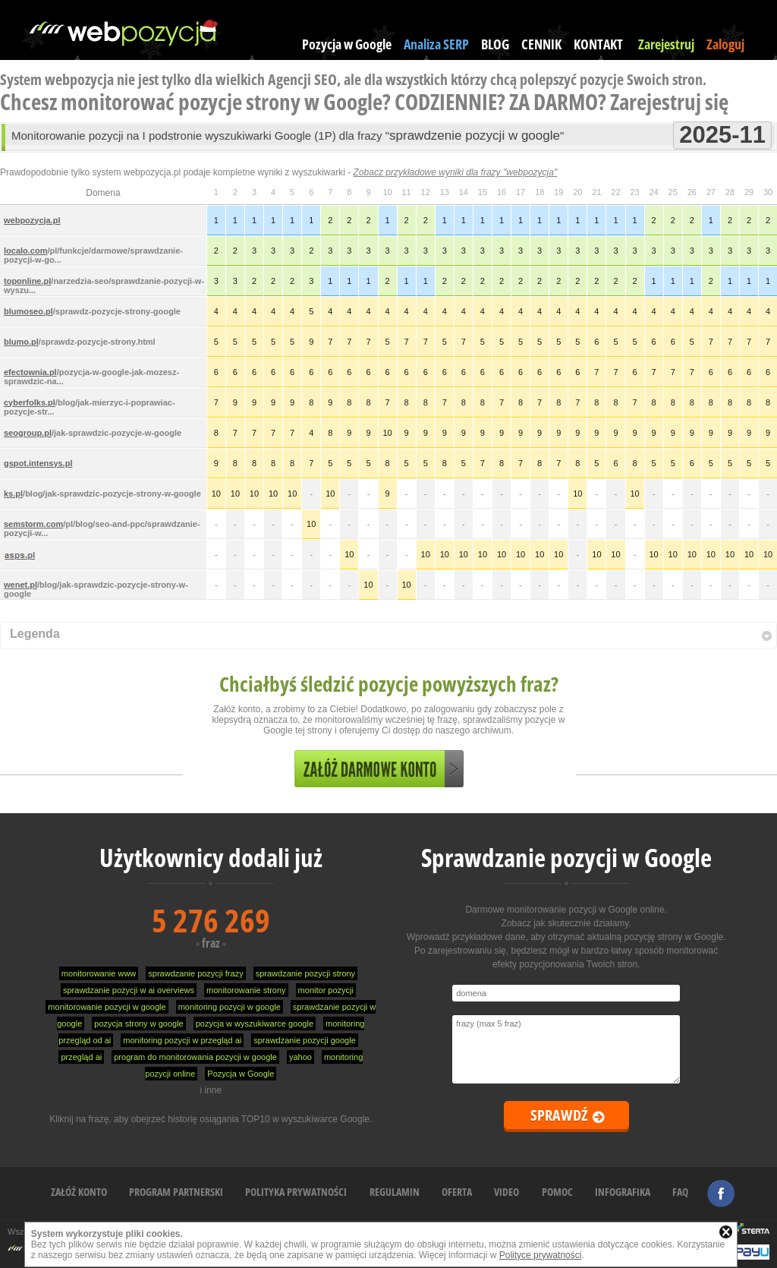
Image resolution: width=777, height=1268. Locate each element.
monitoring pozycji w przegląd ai (182, 1040)
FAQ (680, 1191)
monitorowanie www (98, 973)
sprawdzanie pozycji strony (305, 973)
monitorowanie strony (246, 990)
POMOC (557, 1191)
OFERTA (457, 1191)
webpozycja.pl (32, 220)
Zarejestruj (666, 44)
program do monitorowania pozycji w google (195, 1056)
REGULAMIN (395, 1191)
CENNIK (541, 44)
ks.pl (13, 493)
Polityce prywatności (540, 1255)
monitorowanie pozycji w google (106, 1006)
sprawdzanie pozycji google (304, 1040)
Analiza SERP (436, 44)
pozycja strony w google (138, 1023)
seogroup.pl (28, 432)
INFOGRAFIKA (622, 1191)
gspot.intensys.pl (38, 463)
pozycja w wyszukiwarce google (254, 1023)
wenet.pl (20, 584)
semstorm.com (33, 523)
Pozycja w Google (347, 44)
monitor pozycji (326, 990)
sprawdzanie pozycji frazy (195, 973)
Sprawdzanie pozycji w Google (566, 858)
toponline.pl (27, 280)
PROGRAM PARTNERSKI (176, 1191)
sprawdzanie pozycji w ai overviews (128, 990)
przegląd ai (81, 1056)
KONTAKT (598, 44)
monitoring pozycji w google (229, 1006)
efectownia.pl (30, 372)
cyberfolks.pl (29, 402)
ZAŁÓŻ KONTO (79, 1191)
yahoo (300, 1056)
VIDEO (506, 1191)
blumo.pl (21, 341)
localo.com (25, 250)
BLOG (495, 44)
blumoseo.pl (28, 311)
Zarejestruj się (669, 101)
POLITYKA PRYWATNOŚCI (296, 1191)
